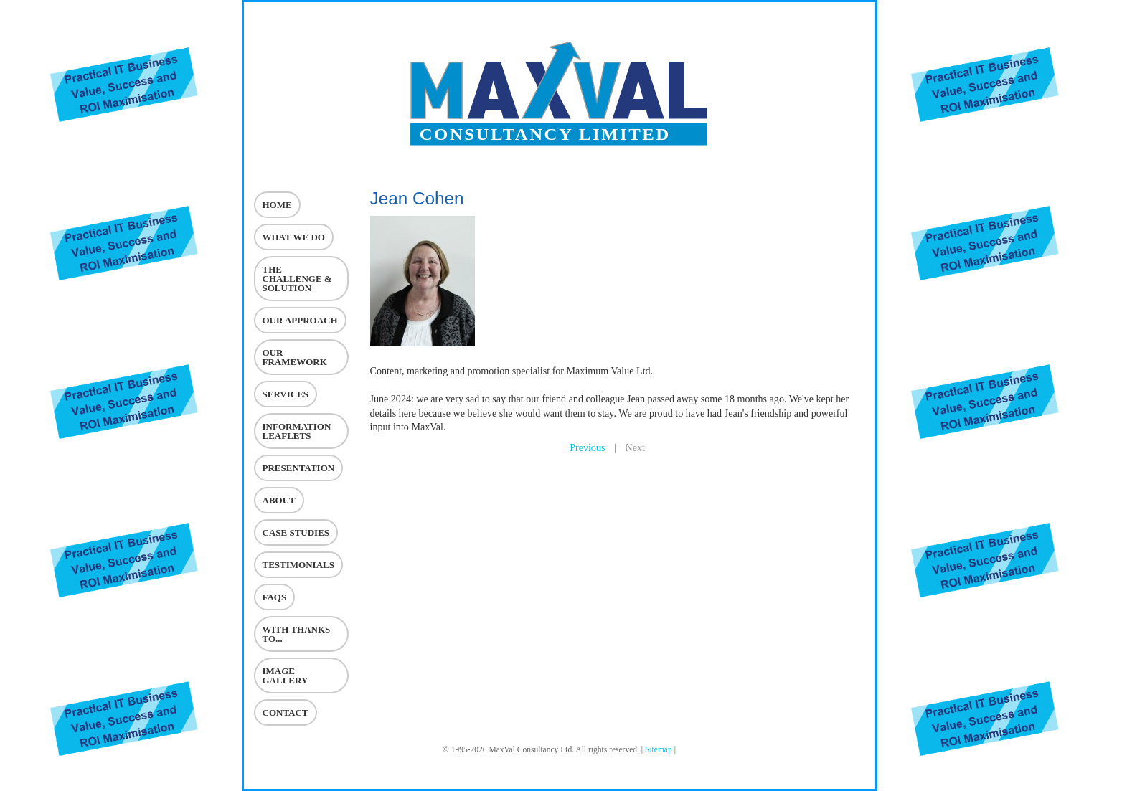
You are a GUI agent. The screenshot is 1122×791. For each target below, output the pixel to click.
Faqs (275, 597)
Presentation (299, 468)
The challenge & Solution (297, 278)
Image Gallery (285, 676)
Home (277, 204)
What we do (294, 237)
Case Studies (296, 532)
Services (286, 394)
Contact (285, 712)
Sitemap (658, 749)
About (279, 500)
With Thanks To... (297, 634)
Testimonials (298, 564)
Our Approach (300, 320)
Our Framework (295, 357)
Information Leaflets (297, 431)
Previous (587, 447)
